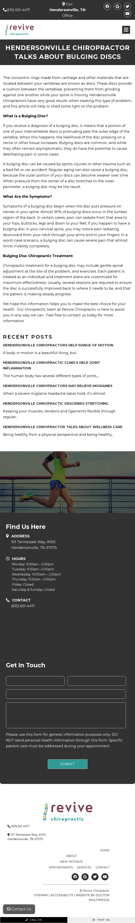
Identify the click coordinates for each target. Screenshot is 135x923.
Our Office (67, 10)
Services (84, 867)
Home (104, 850)
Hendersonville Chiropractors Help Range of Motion (58, 345)
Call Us (33, 919)
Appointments (61, 867)
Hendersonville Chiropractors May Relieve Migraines (57, 386)
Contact (102, 867)
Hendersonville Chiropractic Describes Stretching (55, 403)
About (71, 856)
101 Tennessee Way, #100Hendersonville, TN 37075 (34, 545)
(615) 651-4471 (18, 10)
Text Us (101, 919)
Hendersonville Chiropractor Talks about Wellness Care (63, 427)
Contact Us (19, 909)
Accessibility (62, 895)
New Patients (71, 861)
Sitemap (41, 895)
